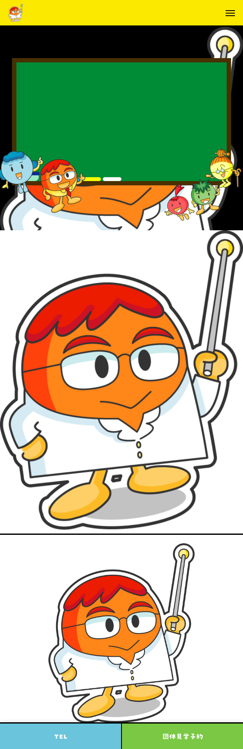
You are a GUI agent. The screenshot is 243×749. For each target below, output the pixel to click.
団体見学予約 (182, 736)
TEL (61, 736)
